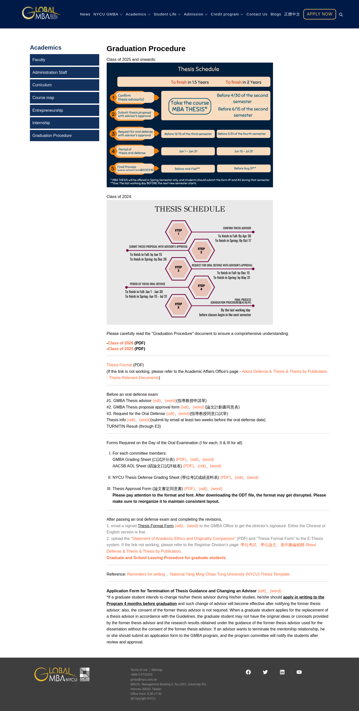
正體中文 (292, 14)
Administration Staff (49, 72)
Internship (41, 123)
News (85, 14)
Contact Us (257, 14)
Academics (138, 14)
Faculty (38, 60)
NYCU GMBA (108, 14)
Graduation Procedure (52, 135)
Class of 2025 (120, 349)
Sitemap (156, 670)
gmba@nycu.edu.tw (143, 679)
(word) (170, 401)
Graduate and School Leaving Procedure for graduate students (166, 558)
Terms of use (139, 670)
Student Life (167, 14)
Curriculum (42, 85)
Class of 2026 (120, 343)
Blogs (275, 14)
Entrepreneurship (47, 110)
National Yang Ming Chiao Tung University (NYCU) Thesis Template (230, 574)
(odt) (157, 401)
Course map (43, 98)
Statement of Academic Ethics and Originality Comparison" (184, 538)
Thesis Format (119, 365)
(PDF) (181, 459)
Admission (196, 14)
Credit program (227, 14)
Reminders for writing (146, 574)
